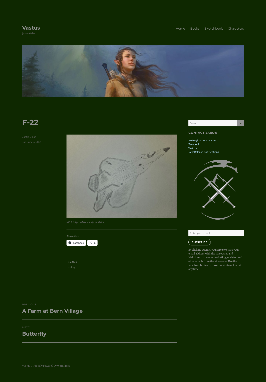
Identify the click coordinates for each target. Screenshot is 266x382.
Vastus (31, 28)
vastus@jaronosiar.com (202, 140)
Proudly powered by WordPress (51, 365)
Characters (236, 28)
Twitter (192, 148)
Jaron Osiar (29, 136)
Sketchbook (214, 28)
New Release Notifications (203, 152)
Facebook (194, 144)
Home (180, 28)
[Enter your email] (216, 233)
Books (195, 28)
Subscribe (199, 242)
